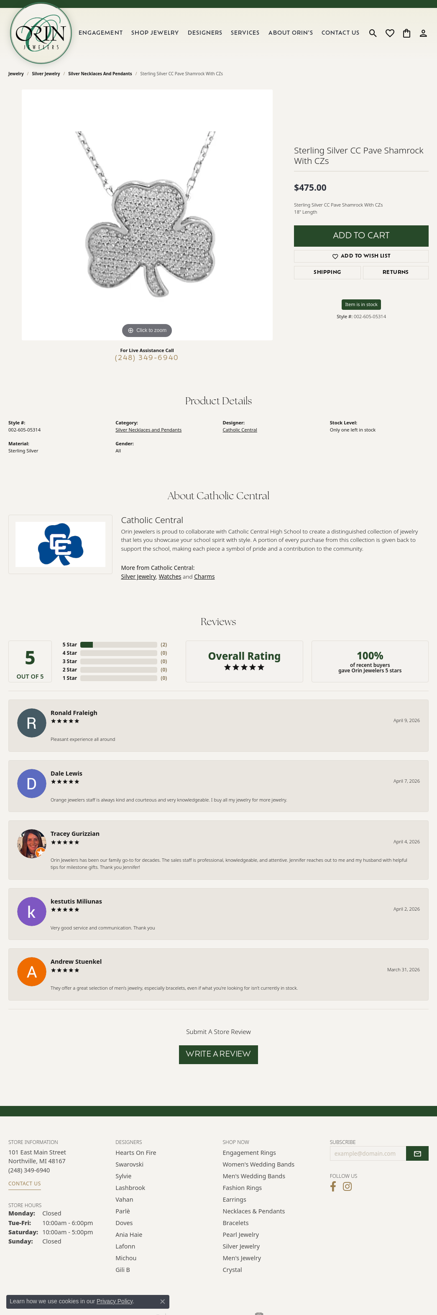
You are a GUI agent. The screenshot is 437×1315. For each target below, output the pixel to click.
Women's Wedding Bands (259, 1164)
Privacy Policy (115, 1301)
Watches (170, 576)
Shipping (327, 272)
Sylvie (123, 1176)
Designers (205, 33)
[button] (373, 33)
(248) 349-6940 (147, 358)
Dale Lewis (66, 773)
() (164, 644)
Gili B (122, 1270)
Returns (396, 272)
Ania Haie (128, 1234)
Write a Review (218, 1055)
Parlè (122, 1211)
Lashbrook (130, 1188)
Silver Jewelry (46, 74)
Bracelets (236, 1223)
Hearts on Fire (135, 1153)
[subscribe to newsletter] (417, 1153)
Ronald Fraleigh (74, 713)
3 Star (70, 661)
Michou (125, 1258)
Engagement (101, 33)
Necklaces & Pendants (254, 1211)
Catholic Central (240, 429)
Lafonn (125, 1246)
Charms (204, 576)
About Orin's (290, 33)
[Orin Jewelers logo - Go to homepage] (41, 33)
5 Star (70, 644)
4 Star (70, 652)
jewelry (16, 74)
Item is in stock (361, 304)
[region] (147, 214)
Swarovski (129, 1164)
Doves (124, 1223)
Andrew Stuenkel (76, 961)
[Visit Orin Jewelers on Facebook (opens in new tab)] (333, 1187)
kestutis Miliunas (76, 901)
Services (245, 33)
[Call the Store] (29, 1170)
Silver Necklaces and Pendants (100, 74)
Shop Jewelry (155, 33)
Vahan (124, 1199)
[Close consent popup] (162, 1301)
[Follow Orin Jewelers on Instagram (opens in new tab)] (347, 1187)
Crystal (232, 1270)
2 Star (70, 669)
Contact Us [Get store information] (24, 1183)
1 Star (70, 678)
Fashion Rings (242, 1188)
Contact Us (340, 33)
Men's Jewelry (242, 1258)
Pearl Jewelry (241, 1234)
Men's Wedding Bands (254, 1176)
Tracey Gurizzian (75, 834)
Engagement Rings (249, 1153)
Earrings (234, 1199)
